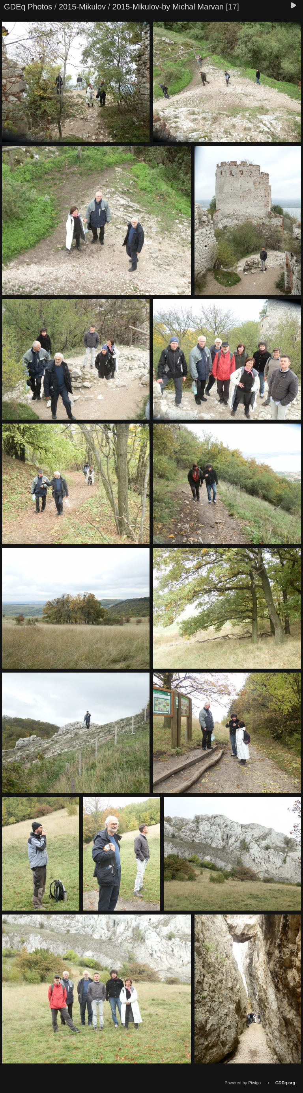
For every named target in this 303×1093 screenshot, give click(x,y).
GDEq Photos (28, 6)
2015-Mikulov (82, 6)
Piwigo (254, 1082)
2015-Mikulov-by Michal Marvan (168, 6)
